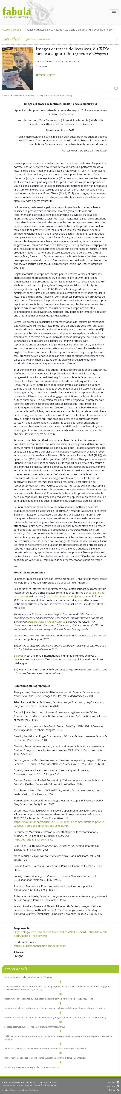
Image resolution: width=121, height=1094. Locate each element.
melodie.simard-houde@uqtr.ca (66, 596)
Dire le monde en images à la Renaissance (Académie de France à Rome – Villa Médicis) (45, 1057)
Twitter (114, 1090)
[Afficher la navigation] (114, 12)
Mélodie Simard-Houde (60, 95)
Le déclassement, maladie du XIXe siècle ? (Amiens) (28, 977)
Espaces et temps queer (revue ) (34, 1026)
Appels (17, 29)
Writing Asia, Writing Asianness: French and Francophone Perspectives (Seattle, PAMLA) (45, 1048)
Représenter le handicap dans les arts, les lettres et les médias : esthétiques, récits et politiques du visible (54, 1008)
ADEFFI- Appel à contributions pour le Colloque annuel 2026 (32, 1067)
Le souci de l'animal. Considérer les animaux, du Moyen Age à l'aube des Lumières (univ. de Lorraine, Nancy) (55, 1017)
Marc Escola (36, 95)
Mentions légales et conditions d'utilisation (20, 1090)
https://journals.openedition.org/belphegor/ (40, 946)
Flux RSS (113, 1082)
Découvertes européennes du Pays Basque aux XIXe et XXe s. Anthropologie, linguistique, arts (48, 998)
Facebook (113, 1086)
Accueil (6, 29)
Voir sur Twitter (45, 74)
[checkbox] (116, 39)
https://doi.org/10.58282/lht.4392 (33, 839)
